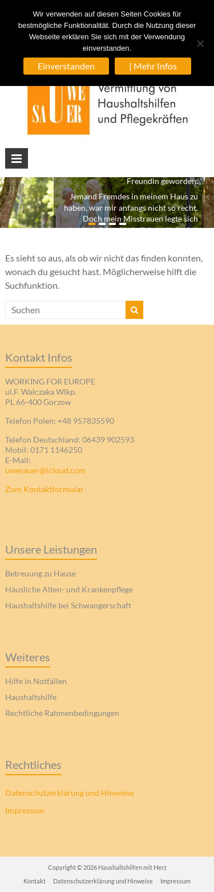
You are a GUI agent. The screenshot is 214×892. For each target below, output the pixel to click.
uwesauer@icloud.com (45, 470)
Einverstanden (66, 65)
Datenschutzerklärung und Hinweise (69, 792)
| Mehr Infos (153, 65)
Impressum (25, 810)
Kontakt (34, 881)
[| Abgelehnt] (199, 43)
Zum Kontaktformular (44, 489)
